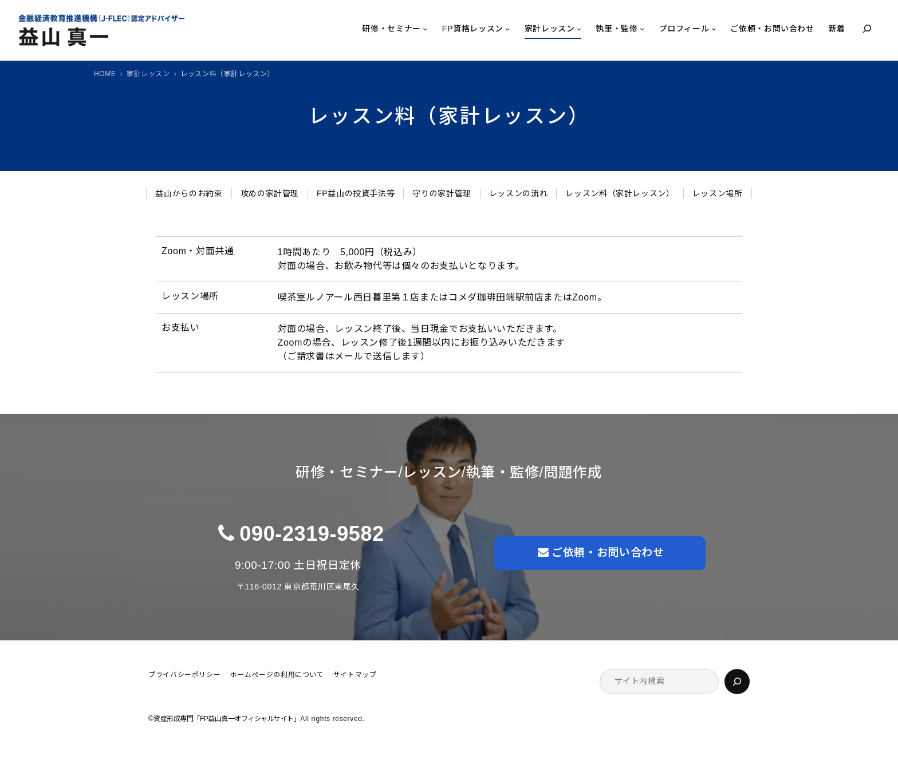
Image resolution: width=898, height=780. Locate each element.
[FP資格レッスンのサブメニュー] (507, 28)
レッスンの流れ (518, 193)
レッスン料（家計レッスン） (619, 193)
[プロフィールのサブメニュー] (713, 28)
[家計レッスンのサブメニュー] (579, 28)
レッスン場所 (717, 193)
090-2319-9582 (311, 533)
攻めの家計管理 (270, 193)
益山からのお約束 (188, 193)
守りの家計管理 (441, 193)
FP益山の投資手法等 (356, 193)
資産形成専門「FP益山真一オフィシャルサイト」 (226, 719)
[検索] (737, 681)
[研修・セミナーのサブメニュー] (425, 28)
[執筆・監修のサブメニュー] (642, 28)
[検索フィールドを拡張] (867, 28)
